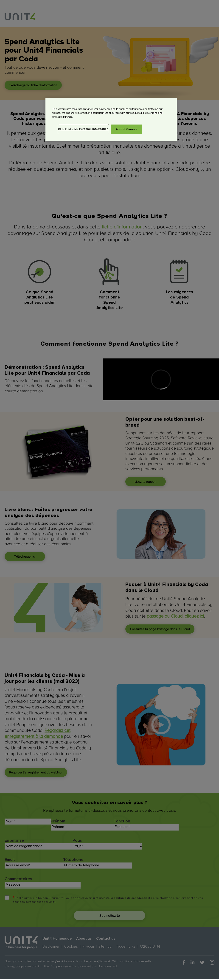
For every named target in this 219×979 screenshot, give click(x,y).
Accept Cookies (127, 129)
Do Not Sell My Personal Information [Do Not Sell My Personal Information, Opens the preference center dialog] (83, 128)
